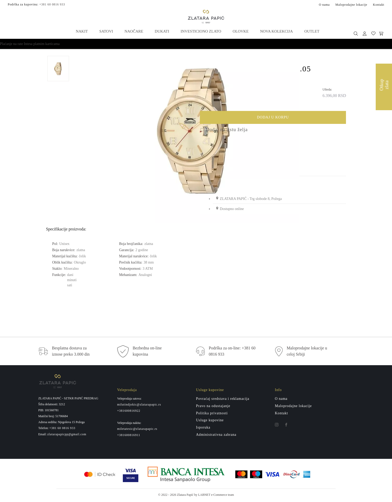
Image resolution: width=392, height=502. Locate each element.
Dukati (162, 31)
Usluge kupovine (210, 421)
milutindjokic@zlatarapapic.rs (139, 405)
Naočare (133, 31)
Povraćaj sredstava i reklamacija (223, 399)
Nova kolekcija (276, 31)
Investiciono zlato (200, 31)
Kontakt (378, 4)
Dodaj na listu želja (224, 130)
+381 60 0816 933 (52, 4)
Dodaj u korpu (297, 119)
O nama (324, 4)
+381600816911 (128, 436)
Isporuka (203, 428)
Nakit (82, 31)
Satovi (106, 31)
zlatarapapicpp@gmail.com (67, 435)
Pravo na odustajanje (213, 407)
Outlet (311, 31)
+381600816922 (128, 411)
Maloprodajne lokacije (351, 4)
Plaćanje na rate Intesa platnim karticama (30, 44)
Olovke (240, 31)
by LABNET (202, 496)
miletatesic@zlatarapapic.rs (137, 429)
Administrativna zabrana (216, 436)
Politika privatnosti (212, 414)
